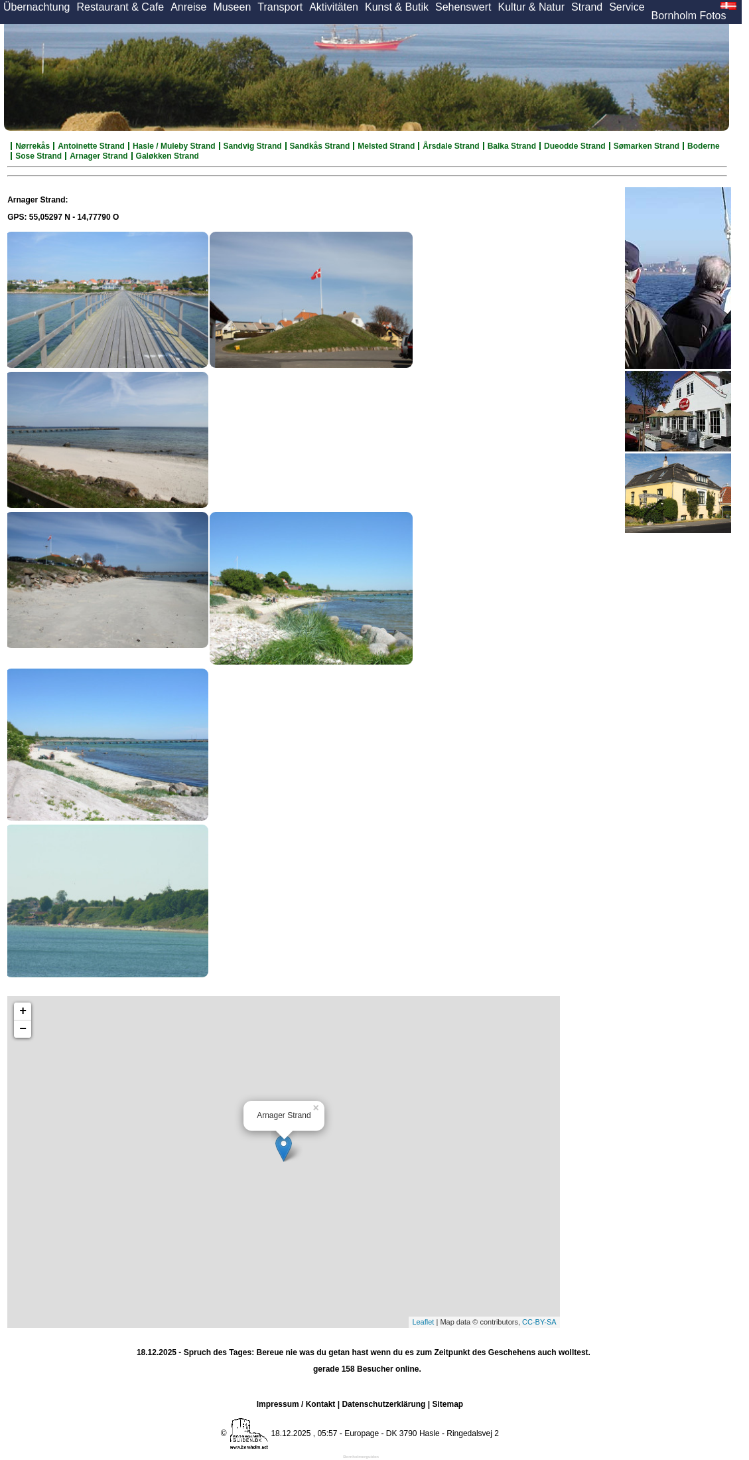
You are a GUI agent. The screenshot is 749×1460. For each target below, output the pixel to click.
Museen (232, 7)
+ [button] (23, 1011)
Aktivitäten (333, 7)
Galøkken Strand (167, 156)
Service (626, 7)
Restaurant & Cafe (121, 7)
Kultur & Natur (531, 7)
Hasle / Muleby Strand (174, 146)
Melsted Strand (386, 146)
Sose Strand (38, 156)
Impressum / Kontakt (296, 1404)
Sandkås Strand (320, 146)
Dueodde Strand (575, 146)
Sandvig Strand (253, 146)
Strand (586, 7)
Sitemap (447, 1404)
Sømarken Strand (646, 146)
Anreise (188, 7)
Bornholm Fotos (688, 15)
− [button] (23, 1029)
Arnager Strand (98, 156)
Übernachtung (36, 7)
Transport (280, 7)
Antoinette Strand (91, 146)
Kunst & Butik (397, 7)
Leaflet (423, 1322)
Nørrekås (32, 146)
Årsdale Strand (451, 146)
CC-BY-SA (539, 1322)
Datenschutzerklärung (383, 1404)
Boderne (703, 146)
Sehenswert (463, 7)
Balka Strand (512, 146)
